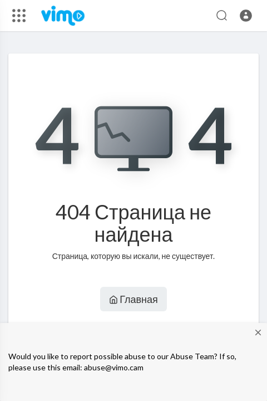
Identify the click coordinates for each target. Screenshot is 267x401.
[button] (246, 15)
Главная (133, 299)
